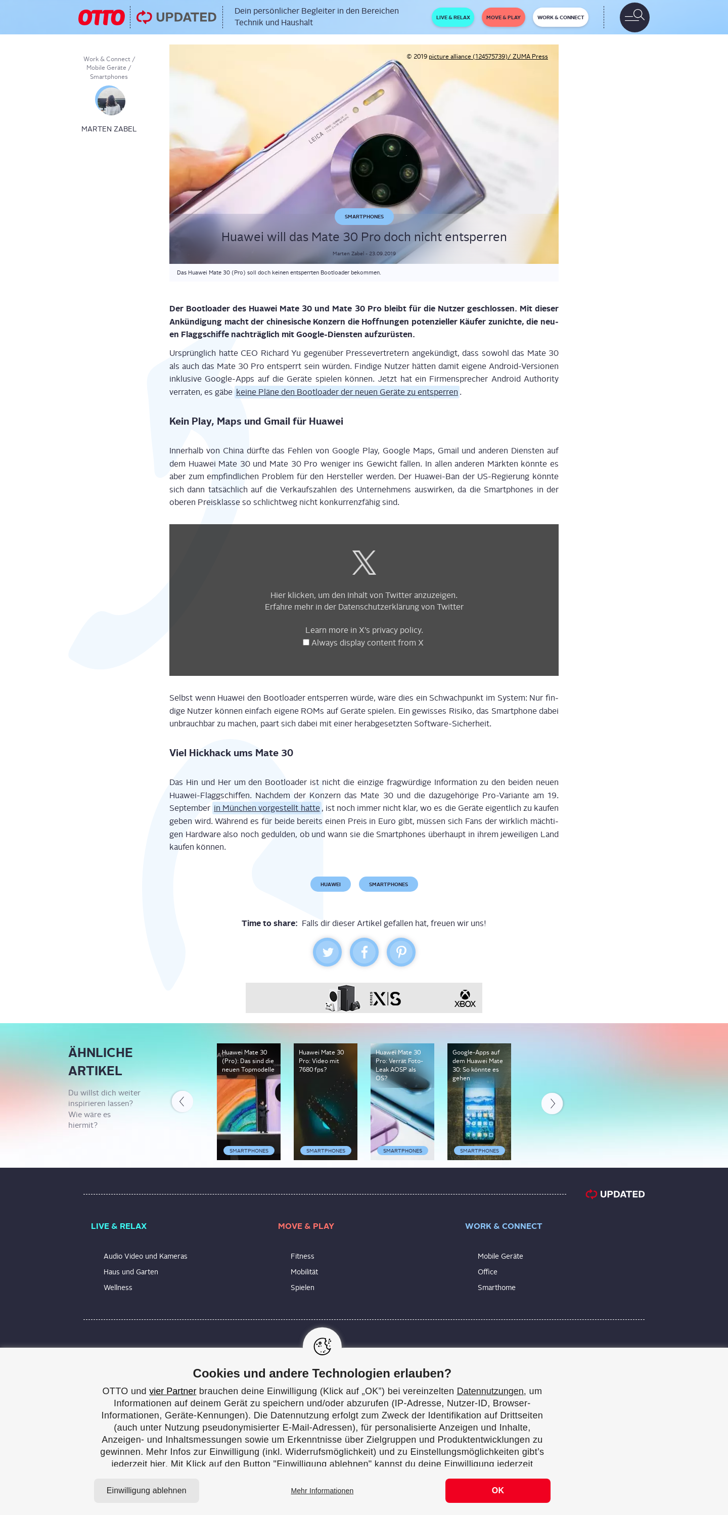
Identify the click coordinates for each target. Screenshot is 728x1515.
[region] (364, 1431)
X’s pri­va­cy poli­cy (390, 630)
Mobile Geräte (106, 67)
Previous (181, 1103)
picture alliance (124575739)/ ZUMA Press (488, 56)
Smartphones (109, 76)
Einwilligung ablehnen (147, 1490)
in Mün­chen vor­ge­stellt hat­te (267, 808)
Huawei (331, 884)
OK (498, 1490)
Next (553, 1101)
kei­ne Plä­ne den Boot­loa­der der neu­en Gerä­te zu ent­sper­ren (347, 392)
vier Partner (172, 1391)
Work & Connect (106, 59)
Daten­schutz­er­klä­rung (378, 607)
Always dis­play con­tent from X (368, 643)
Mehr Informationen (322, 1491)
